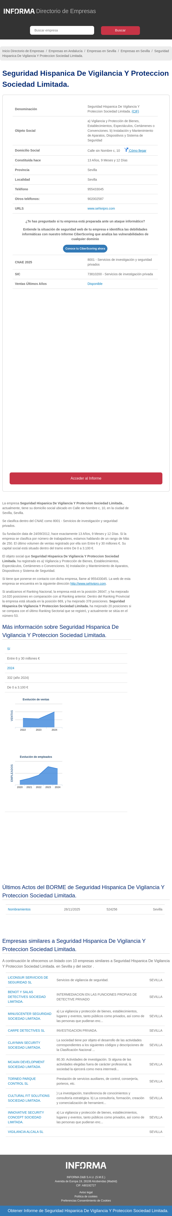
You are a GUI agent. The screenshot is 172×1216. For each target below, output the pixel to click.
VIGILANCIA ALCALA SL (26, 1132)
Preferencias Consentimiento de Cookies (86, 1200)
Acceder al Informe (86, 478)
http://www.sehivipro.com (88, 583)
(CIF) (135, 111)
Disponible (94, 284)
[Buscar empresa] (62, 30)
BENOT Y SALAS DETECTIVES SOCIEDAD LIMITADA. (27, 996)
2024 (10, 668)
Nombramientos (19, 909)
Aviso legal (86, 1192)
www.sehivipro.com (101, 208)
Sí (8, 649)
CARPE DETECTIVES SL (26, 1030)
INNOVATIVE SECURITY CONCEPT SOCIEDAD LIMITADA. (26, 1117)
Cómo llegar (135, 150)
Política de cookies (85, 1196)
